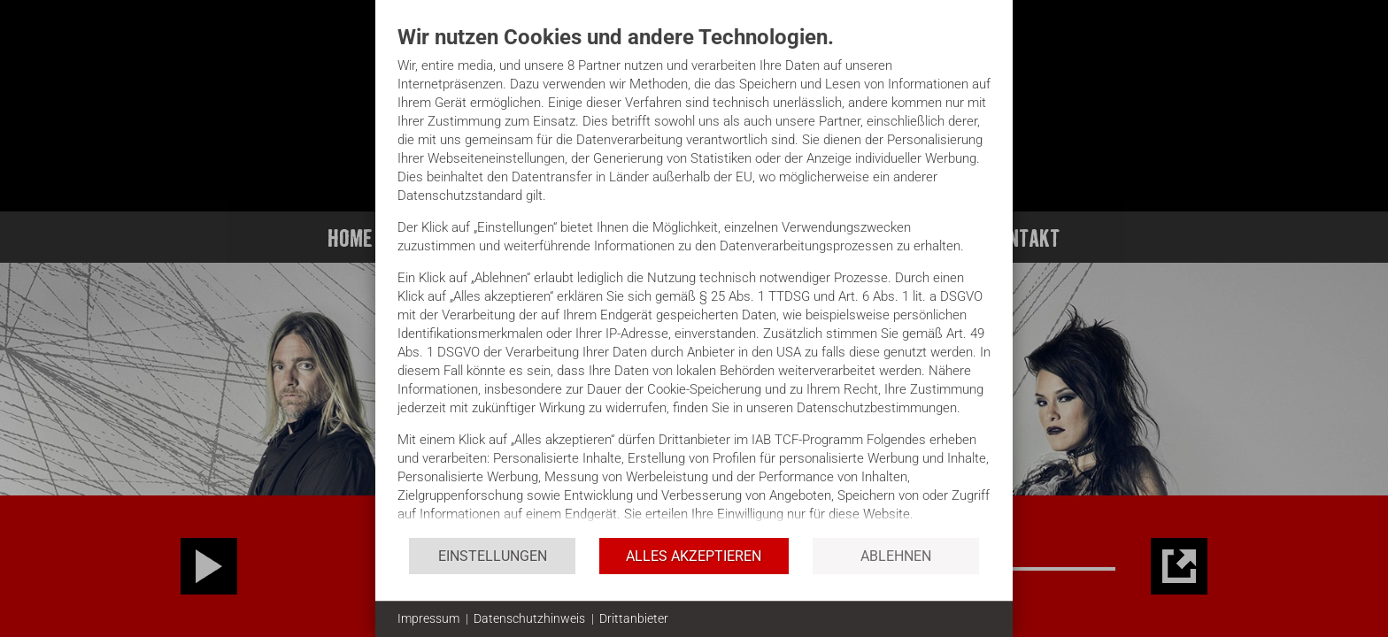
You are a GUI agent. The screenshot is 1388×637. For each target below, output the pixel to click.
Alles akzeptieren (693, 556)
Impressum (428, 618)
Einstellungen (492, 556)
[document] (694, 280)
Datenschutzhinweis (529, 618)
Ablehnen (895, 556)
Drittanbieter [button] (633, 618)
